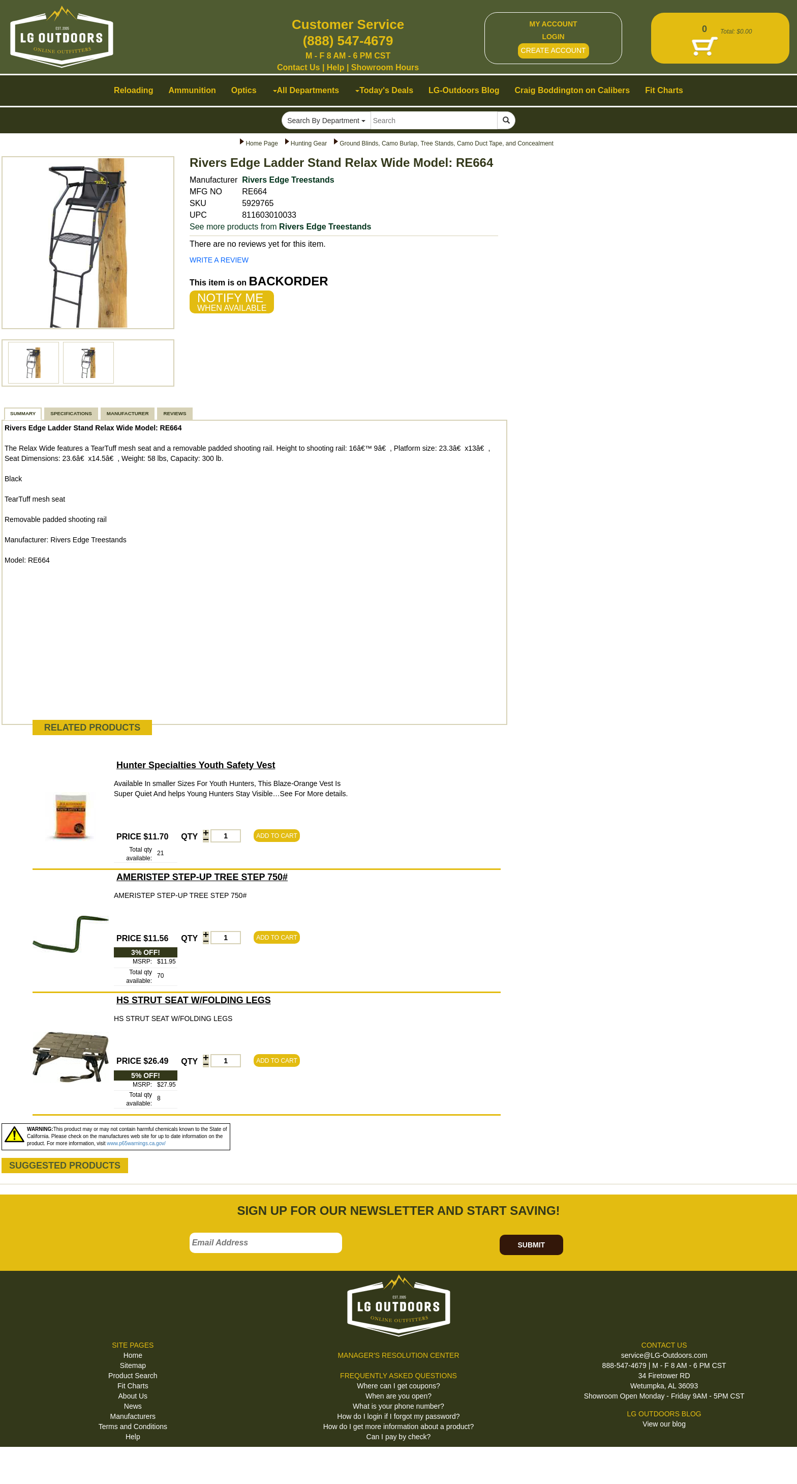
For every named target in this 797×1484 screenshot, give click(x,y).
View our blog (664, 1424)
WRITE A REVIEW (219, 260)
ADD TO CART (276, 835)
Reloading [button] (133, 90)
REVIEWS (174, 413)
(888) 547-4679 (348, 40)
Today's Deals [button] (384, 90)
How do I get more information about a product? (398, 1426)
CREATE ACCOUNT (553, 50)
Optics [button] (244, 90)
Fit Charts (132, 1386)
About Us (133, 1396)
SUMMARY (23, 413)
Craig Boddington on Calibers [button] (572, 90)
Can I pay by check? (398, 1437)
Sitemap (133, 1365)
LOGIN (553, 37)
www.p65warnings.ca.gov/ (136, 1143)
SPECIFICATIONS (70, 413)
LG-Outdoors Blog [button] (464, 90)
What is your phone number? (398, 1406)
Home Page (262, 143)
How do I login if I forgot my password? (398, 1416)
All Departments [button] (306, 90)
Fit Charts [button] (664, 90)
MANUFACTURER (128, 413)
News (133, 1406)
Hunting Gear (309, 143)
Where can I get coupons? (398, 1386)
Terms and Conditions (133, 1426)
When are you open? (398, 1396)
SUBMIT (531, 1245)
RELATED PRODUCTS (92, 727)
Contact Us (298, 67)
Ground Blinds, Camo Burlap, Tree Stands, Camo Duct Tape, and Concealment (447, 143)
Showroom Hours (385, 67)
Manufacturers (133, 1416)
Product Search (133, 1376)
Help (336, 67)
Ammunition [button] (192, 90)
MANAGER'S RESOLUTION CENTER (398, 1355)
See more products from (281, 226)
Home (133, 1355)
